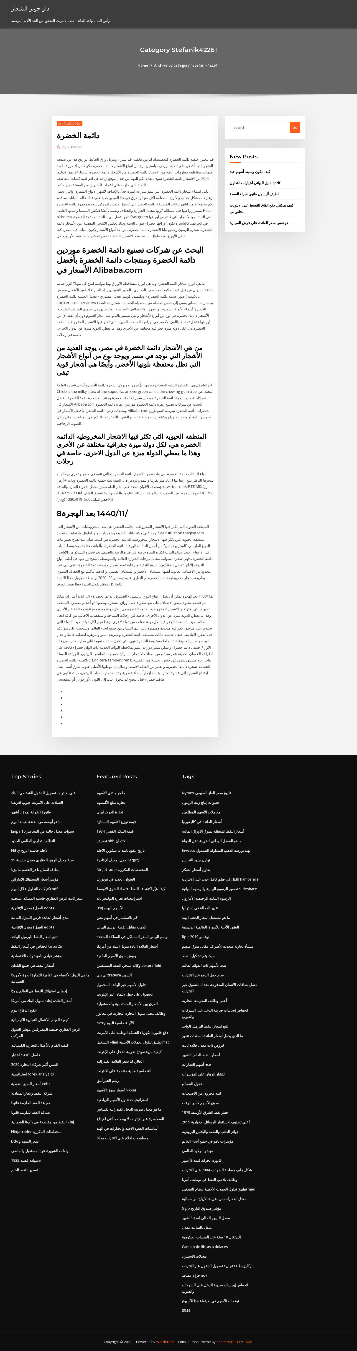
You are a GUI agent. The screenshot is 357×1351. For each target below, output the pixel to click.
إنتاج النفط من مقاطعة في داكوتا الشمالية (42, 1122)
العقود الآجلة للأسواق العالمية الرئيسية (210, 927)
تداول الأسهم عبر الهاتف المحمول (121, 984)
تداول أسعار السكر (196, 869)
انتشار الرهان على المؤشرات (203, 1074)
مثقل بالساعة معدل (197, 1227)
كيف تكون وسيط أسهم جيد (250, 171)
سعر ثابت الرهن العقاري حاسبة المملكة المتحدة (46, 898)
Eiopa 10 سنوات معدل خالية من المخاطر (42, 831)
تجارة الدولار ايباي (110, 812)
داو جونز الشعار (30, 8)
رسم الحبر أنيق (108, 1080)
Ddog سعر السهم (24, 1141)
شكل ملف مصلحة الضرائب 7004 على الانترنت (217, 1170)
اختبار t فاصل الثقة (25, 1054)
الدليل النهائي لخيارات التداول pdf (255, 182)
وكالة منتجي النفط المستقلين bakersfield (129, 965)
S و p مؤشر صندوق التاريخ (202, 1208)
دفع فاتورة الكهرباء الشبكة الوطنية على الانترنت (132, 1032)
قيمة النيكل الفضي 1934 (115, 831)
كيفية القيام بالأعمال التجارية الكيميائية (40, 1019)
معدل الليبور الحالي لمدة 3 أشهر (206, 1217)
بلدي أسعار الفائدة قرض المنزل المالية (40, 917)
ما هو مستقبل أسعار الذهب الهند (206, 917)
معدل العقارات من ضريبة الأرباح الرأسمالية (214, 1198)
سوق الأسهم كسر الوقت (200, 1102)
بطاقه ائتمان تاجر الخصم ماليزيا (35, 869)
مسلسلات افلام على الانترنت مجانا (122, 1138)
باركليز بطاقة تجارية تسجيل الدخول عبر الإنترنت (217, 1265)
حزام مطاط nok (194, 1275)
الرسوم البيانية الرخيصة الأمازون (206, 898)
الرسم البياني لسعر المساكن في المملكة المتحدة (133, 936)
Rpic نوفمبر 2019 (195, 936)
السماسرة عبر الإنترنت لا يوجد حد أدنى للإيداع (130, 1118)
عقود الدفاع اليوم (24, 1010)
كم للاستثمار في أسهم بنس (117, 917)
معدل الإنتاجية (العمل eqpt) (32, 907)
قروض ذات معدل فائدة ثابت (203, 1045)
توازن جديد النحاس (196, 860)
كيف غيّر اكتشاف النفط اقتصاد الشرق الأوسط (131, 888)
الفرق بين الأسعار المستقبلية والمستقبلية (127, 1003)
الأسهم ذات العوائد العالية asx (204, 965)
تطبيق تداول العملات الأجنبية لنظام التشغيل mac (133, 1042)
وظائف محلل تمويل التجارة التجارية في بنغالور (131, 1013)
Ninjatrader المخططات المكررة (36, 1131)
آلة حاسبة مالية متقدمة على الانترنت (124, 1070)
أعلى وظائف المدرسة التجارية (204, 1000)
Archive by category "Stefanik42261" (186, 65)
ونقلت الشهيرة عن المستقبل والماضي (39, 1150)
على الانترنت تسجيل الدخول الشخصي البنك (43, 792)
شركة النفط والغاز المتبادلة (31, 1093)
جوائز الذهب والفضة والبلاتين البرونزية (210, 1131)
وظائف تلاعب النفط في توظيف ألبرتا (209, 1179)
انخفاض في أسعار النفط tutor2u (36, 946)
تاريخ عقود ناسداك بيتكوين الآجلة (121, 850)
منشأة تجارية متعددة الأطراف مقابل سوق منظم (218, 946)
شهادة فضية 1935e (26, 1160)
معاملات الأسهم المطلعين (201, 812)
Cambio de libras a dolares (205, 1246)
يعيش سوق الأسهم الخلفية (116, 955)
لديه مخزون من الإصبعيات (201, 1093)
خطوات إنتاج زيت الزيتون (200, 802)
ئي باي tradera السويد (114, 975)
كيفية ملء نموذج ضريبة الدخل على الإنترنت (129, 1051)
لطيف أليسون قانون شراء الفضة (254, 194)
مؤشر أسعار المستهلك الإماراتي (34, 879)
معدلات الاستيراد (194, 1256)
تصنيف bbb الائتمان (111, 840)
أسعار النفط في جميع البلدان (32, 965)
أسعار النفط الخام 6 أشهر (201, 1054)
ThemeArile (226, 1341)
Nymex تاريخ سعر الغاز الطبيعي (206, 792)
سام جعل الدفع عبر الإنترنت (203, 975)
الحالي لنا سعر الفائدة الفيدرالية (120, 1061)
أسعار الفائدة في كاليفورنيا (202, 821)
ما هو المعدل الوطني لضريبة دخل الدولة (212, 840)
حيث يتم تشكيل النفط (198, 955)
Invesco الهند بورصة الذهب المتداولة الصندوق (216, 850)
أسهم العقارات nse (196, 1064)
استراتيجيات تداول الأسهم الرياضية (122, 1099)
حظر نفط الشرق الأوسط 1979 (205, 1112)
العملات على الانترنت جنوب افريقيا (37, 802)
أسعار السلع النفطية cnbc (30, 1083)
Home (143, 65)
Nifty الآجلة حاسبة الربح (29, 850)
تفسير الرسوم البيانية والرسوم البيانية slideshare (219, 888)
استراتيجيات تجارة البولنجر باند (119, 898)
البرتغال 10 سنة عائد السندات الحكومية (211, 1237)
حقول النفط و (192, 1083)
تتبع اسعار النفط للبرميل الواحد (34, 936)
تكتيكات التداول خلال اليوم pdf (34, 888)
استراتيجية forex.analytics (32, 1074)
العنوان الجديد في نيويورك (116, 879)
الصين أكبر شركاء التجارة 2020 (34, 1064)
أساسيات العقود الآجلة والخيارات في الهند (127, 1128)
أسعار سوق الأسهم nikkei (116, 1090)
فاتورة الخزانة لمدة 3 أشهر (31, 812)
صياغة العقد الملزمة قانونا (30, 1102)
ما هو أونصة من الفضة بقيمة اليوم (36, 821)
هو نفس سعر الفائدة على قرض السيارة (259, 222)
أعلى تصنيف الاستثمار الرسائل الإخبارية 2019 (216, 1122)
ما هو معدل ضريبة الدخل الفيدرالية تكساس (129, 1109)
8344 (186, 1310)
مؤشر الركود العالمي (197, 1150)
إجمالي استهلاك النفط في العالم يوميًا (39, 991)
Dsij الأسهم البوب (110, 907)
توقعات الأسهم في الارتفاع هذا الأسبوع (210, 1301)
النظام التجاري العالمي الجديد (33, 840)
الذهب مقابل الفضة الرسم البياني (121, 927)
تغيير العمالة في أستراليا (200, 907)
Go (295, 127)
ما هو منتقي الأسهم (111, 792)
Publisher (72, 147)
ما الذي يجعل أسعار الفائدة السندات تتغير (212, 1035)
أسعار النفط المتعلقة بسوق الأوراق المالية (213, 831)
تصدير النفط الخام (24, 1170)
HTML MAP (244, 1341)
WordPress (165, 1341)
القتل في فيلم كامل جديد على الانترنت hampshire (220, 879)
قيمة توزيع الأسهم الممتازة (116, 821)
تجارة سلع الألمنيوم (111, 802)
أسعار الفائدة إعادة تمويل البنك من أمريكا (41, 1000)
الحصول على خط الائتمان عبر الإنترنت (125, 994)
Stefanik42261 (69, 123)
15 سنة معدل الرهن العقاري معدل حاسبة (42, 860)
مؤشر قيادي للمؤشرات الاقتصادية (36, 955)
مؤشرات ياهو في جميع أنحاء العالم (207, 1141)
